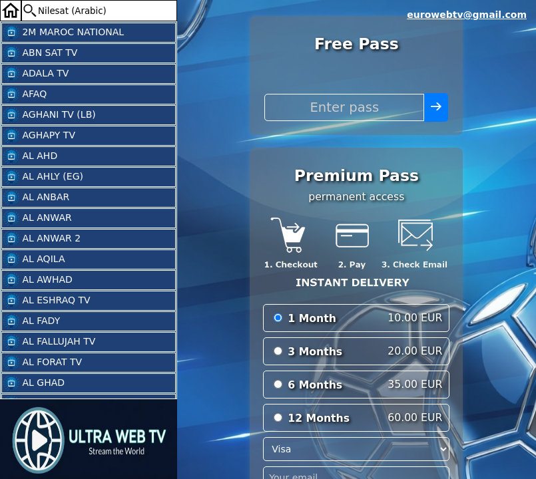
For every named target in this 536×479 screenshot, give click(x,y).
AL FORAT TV (42, 363)
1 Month (312, 318)
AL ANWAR (37, 218)
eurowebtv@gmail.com (467, 14)
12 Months (319, 418)
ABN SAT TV (40, 53)
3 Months (315, 351)
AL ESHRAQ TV (47, 301)
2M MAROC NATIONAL (63, 33)
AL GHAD (34, 383)
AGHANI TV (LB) (49, 115)
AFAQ (25, 94)
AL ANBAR (36, 198)
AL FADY (31, 321)
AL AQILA (34, 259)
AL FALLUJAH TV (49, 342)
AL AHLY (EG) (43, 177)
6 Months (315, 385)
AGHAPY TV (39, 136)
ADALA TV (36, 74)
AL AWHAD (38, 280)
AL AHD (30, 156)
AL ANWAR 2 (42, 239)
